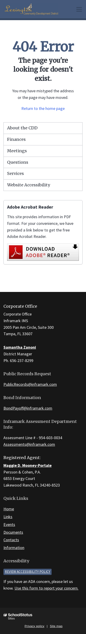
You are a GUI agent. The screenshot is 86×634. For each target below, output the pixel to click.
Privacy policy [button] (34, 626)
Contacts (11, 539)
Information (13, 547)
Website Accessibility (28, 185)
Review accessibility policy (27, 571)
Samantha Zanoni (19, 347)
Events (9, 524)
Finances (16, 139)
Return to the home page (43, 108)
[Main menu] (79, 9)
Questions (17, 162)
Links (7, 516)
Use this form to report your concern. (46, 588)
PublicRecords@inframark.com (30, 384)
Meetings (17, 150)
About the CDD (22, 128)
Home (8, 509)
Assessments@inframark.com (29, 444)
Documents (13, 532)
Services (15, 173)
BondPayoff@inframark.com (27, 408)
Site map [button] (56, 626)
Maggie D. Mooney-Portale (27, 465)
